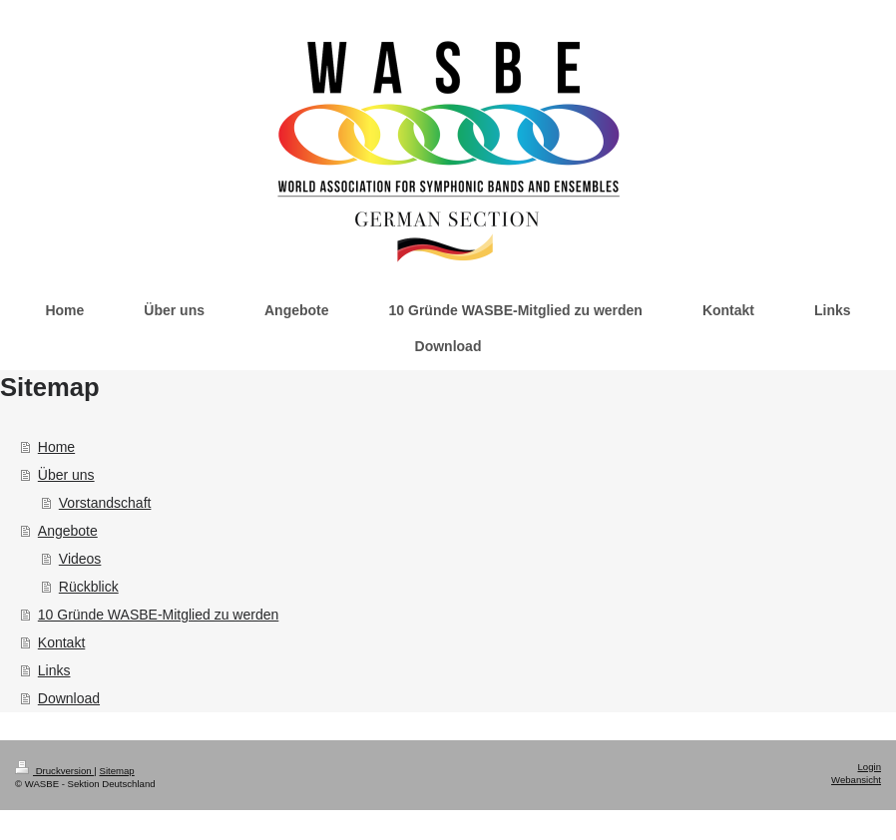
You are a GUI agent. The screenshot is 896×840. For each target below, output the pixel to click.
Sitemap (116, 770)
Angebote (68, 531)
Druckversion (54, 770)
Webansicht (856, 779)
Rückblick (89, 587)
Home (56, 447)
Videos (80, 559)
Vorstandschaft (105, 503)
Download (69, 698)
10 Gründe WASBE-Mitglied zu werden (158, 615)
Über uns (66, 475)
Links (54, 670)
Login (869, 766)
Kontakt (61, 642)
